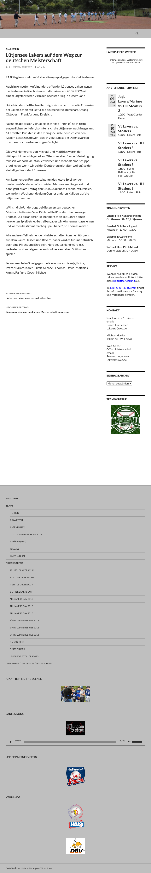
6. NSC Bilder (17, 649)
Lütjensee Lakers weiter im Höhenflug (50, 295)
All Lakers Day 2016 (21, 606)
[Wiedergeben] (11, 742)
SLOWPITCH (16, 520)
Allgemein (12, 48)
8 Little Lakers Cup (21, 591)
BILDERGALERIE (14, 563)
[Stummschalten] (129, 742)
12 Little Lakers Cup (22, 570)
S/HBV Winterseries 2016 (24, 627)
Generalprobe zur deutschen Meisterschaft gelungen (50, 309)
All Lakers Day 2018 (21, 598)
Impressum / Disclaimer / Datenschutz (29, 663)
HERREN (14, 512)
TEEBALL (14, 548)
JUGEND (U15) (17, 527)
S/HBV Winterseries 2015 (24, 634)
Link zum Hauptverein (123, 287)
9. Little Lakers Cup (21, 584)
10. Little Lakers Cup (22, 577)
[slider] (70, 742)
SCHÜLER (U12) (18, 541)
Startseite (12, 498)
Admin (41, 66)
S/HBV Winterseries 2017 (24, 620)
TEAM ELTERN (17, 555)
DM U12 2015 (17, 641)
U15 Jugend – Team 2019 (28, 534)
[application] (75, 741)
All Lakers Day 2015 (21, 613)
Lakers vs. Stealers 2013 (24, 656)
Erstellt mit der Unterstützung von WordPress (29, 868)
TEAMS (9, 505)
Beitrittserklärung (124, 280)
